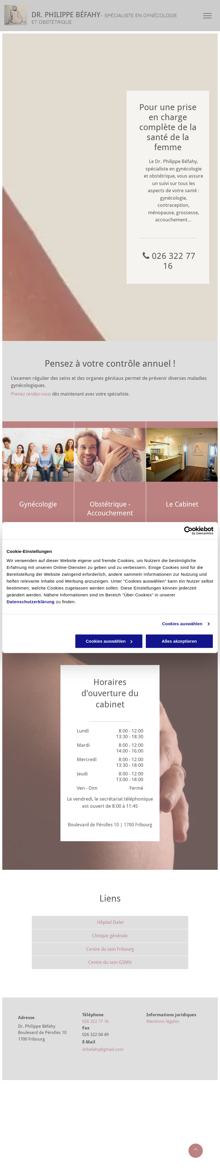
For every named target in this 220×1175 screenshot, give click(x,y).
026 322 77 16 (95, 1021)
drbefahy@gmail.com (102, 1049)
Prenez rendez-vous (31, 394)
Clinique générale (110, 935)
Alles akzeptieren (179, 641)
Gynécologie (38, 504)
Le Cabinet (182, 504)
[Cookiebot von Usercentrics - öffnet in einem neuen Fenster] (188, 530)
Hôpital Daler (110, 922)
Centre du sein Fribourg (110, 949)
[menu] (207, 15)
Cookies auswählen (182, 623)
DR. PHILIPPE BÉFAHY (66, 15)
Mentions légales (162, 1021)
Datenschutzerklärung (31, 601)
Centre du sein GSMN (110, 962)
